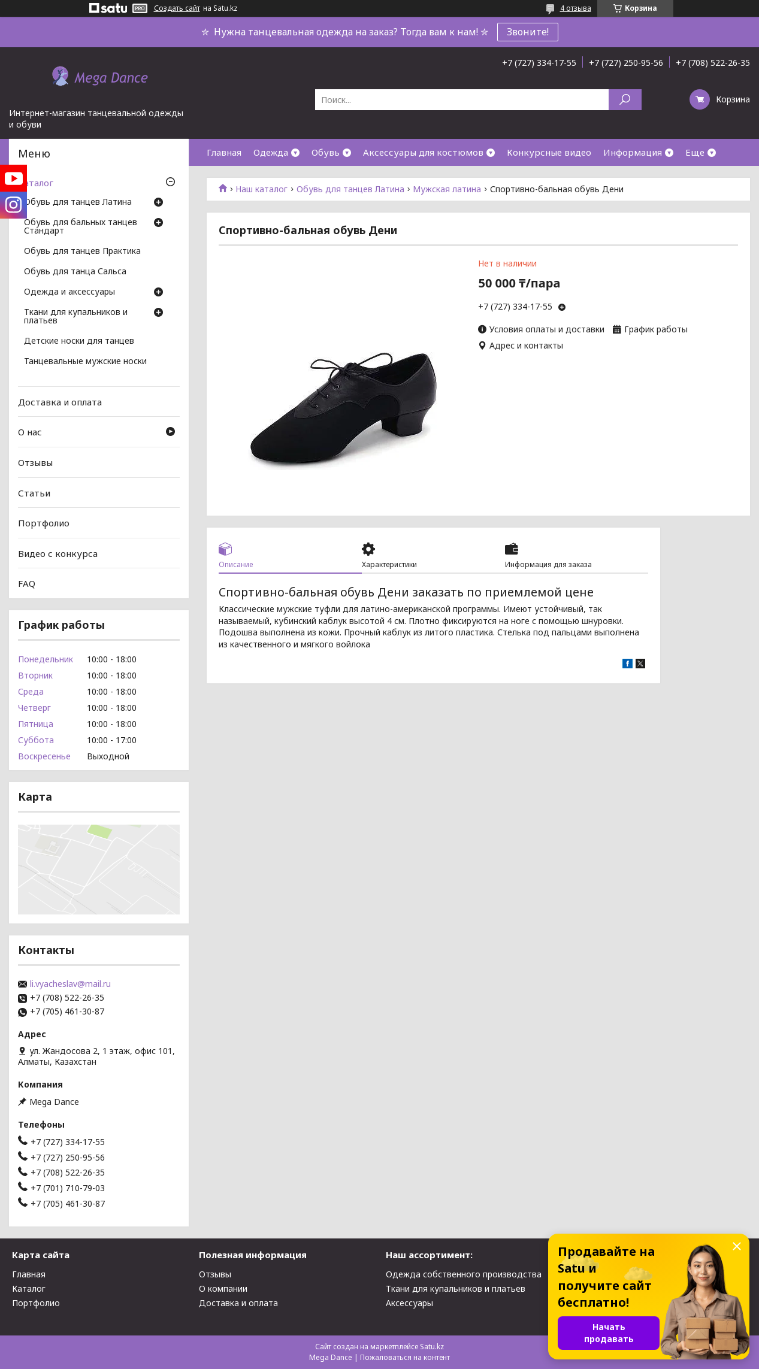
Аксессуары (409, 1303)
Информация (632, 152)
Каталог (35, 183)
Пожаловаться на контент (405, 1357)
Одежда (270, 152)
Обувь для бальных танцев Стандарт (80, 227)
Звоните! (528, 31)
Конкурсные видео (549, 152)
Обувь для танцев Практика (82, 251)
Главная (224, 152)
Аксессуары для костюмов (423, 152)
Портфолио (43, 523)
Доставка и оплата (60, 402)
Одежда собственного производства (464, 1274)
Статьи (34, 492)
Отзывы (35, 462)
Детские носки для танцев (79, 341)
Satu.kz (432, 1346)
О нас (30, 432)
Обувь (326, 152)
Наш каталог (261, 189)
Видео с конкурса (58, 553)
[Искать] (625, 99)
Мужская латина (447, 189)
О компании (223, 1288)
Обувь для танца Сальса (75, 272)
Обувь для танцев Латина (350, 189)
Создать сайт (177, 8)
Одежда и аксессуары (69, 292)
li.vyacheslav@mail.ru (70, 984)
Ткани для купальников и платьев (76, 317)
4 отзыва (575, 8)
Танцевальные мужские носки (85, 362)
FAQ (26, 583)
